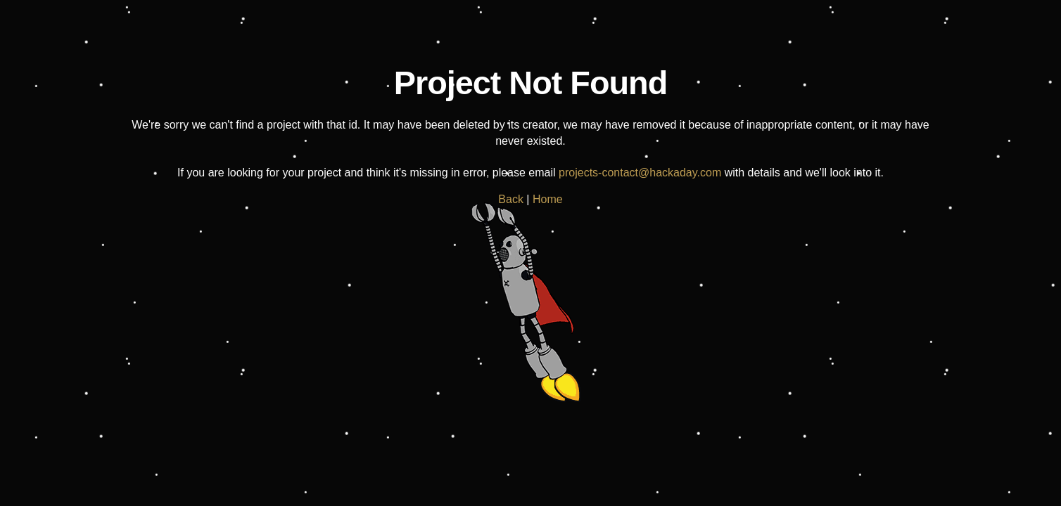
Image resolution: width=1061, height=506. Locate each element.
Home (548, 199)
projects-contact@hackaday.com (640, 173)
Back (510, 199)
